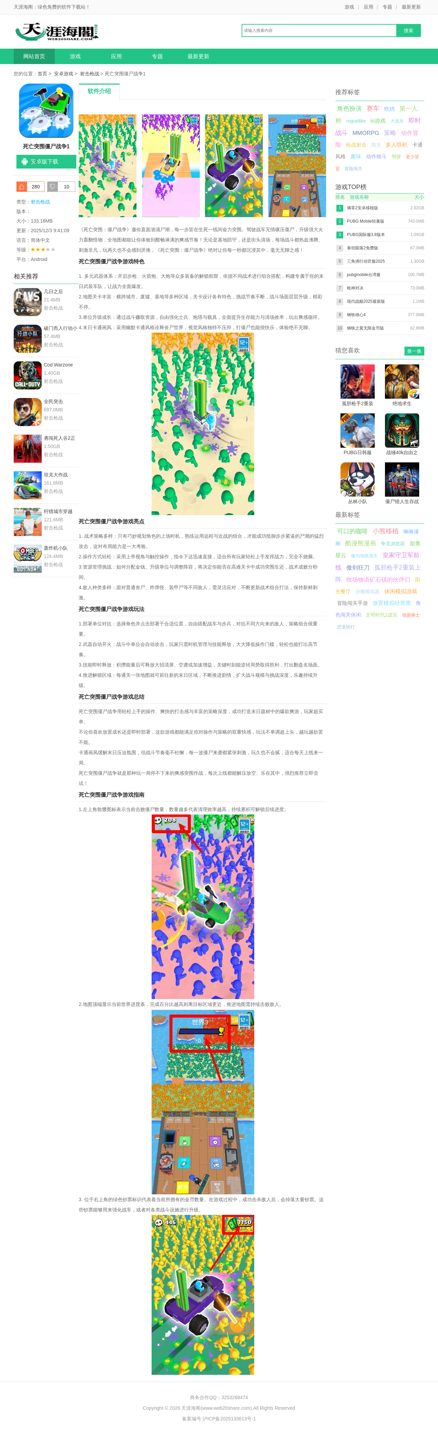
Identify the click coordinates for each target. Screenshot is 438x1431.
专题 (387, 7)
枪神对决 (355, 288)
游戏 (349, 7)
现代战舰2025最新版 (366, 301)
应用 (368, 7)
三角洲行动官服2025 (366, 261)
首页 (42, 73)
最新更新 (411, 7)
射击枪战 (89, 73)
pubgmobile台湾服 (364, 274)
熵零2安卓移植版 (362, 208)
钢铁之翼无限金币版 (365, 328)
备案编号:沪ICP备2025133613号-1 (219, 1418)
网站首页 (34, 56)
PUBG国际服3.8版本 (366, 234)
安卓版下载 (44, 161)
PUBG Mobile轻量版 (365, 221)
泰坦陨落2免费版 (362, 248)
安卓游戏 (63, 73)
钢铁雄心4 (356, 314)
